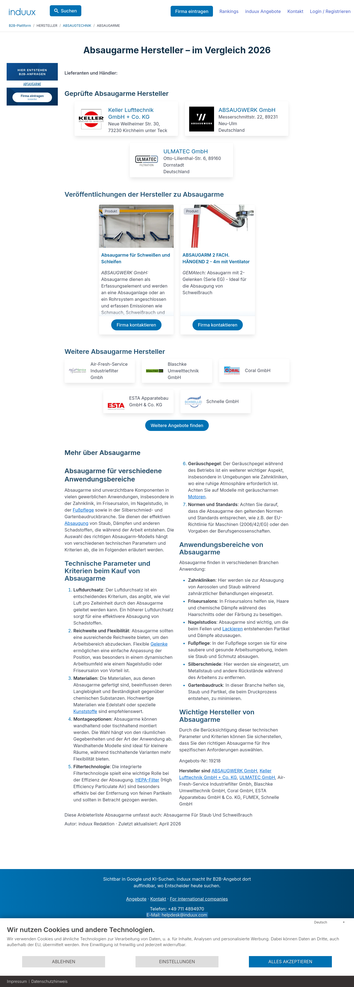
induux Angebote (263, 11)
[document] (177, 941)
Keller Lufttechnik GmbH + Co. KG (130, 113)
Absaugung (76, 523)
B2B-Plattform (20, 25)
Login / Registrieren (330, 11)
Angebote (136, 899)
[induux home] (22, 10)
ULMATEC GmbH (185, 151)
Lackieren (232, 628)
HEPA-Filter (147, 780)
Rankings (229, 11)
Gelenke (159, 644)
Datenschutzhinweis (49, 981)
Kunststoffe (85, 711)
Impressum (17, 981)
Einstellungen (177, 961)
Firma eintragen (191, 11)
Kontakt (295, 11)
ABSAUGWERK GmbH (246, 110)
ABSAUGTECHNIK (77, 25)
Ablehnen (63, 961)
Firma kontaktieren (136, 325)
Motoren (196, 496)
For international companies (199, 899)
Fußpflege (83, 510)
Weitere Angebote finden (177, 425)
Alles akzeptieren (291, 961)
